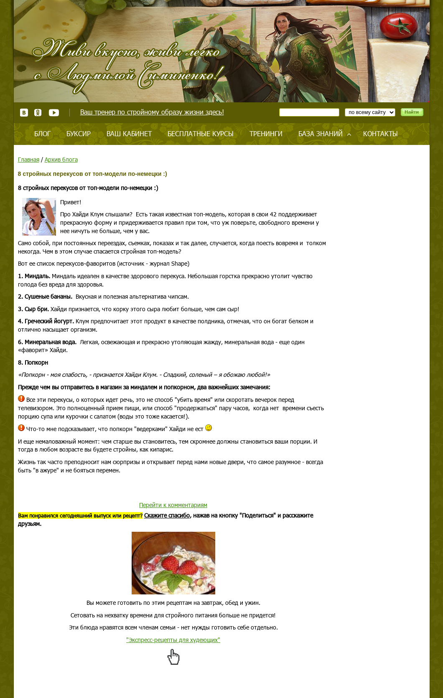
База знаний (320, 133)
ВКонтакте (24, 113)
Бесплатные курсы (201, 133)
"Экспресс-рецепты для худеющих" (173, 640)
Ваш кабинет (129, 133)
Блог (42, 133)
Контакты (380, 133)
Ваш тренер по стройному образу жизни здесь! (152, 111)
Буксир (78, 133)
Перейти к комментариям (173, 505)
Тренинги (266, 133)
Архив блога (61, 159)
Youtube (53, 113)
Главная (28, 159)
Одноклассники (38, 113)
